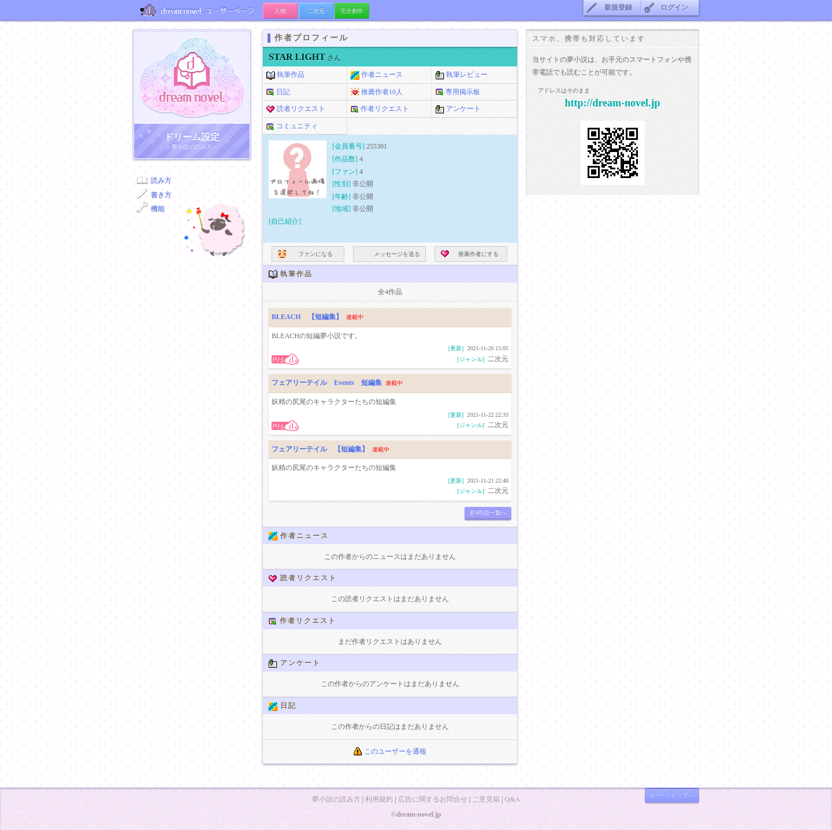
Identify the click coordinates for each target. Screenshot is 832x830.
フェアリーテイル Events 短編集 (327, 383)
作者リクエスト (380, 109)
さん (305, 58)
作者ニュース (377, 75)
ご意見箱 (486, 799)
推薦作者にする (470, 254)
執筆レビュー (462, 75)
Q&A (512, 799)
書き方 (161, 195)
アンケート (458, 109)
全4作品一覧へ (488, 512)
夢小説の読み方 (336, 799)
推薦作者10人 (377, 92)
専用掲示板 (458, 92)
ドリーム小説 (192, 77)
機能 (158, 209)
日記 (278, 92)
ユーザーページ (198, 10)
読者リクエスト (295, 109)
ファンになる (305, 254)
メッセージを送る (389, 254)
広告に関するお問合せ (432, 799)
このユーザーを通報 (390, 751)
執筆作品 (285, 75)
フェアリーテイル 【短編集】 (320, 449)
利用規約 (379, 799)
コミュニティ (292, 126)
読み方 (161, 180)
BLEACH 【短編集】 (307, 317)
